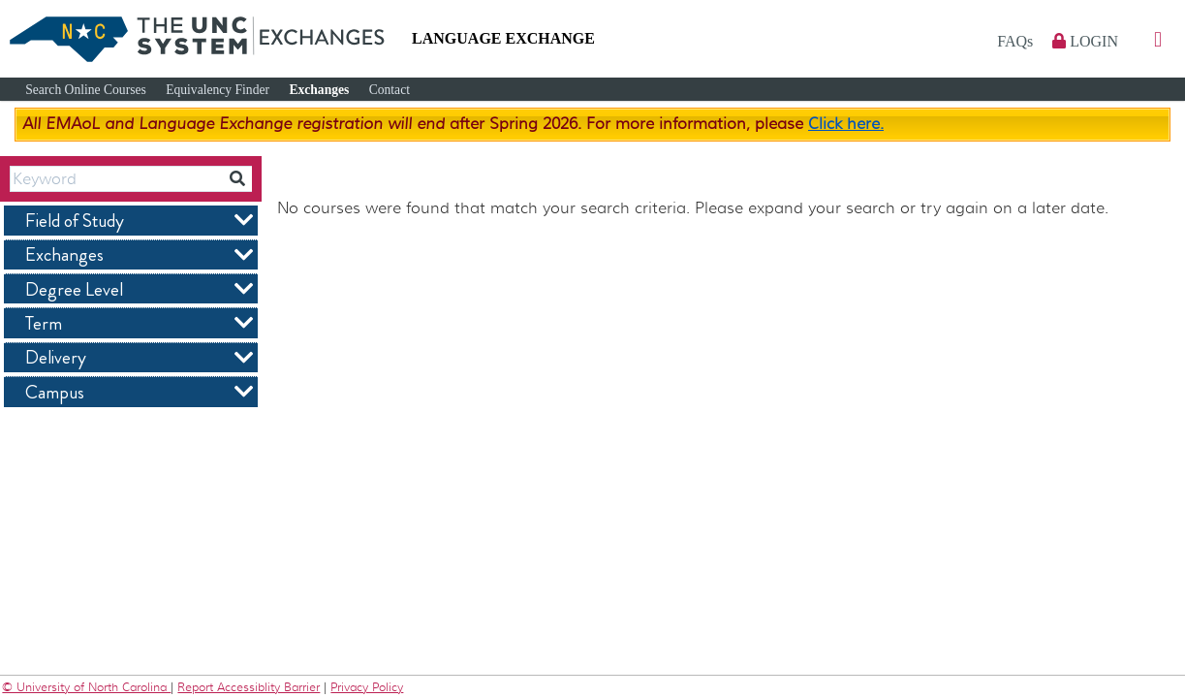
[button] (1157, 40)
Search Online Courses (85, 89)
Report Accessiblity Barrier (248, 687)
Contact (389, 89)
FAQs (1017, 41)
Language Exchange (503, 38)
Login (1085, 41)
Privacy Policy (366, 687)
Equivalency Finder (217, 89)
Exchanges (319, 89)
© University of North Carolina (86, 687)
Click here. (846, 124)
